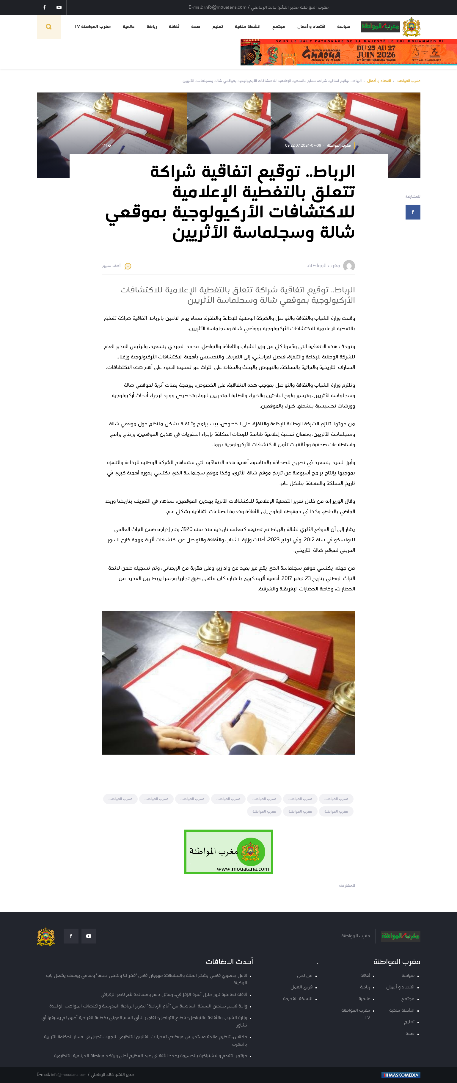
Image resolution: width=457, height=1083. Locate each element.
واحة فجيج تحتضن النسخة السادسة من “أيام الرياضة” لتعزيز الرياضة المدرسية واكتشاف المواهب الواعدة (148, 1006)
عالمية (129, 27)
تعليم (217, 27)
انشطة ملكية (247, 27)
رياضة (152, 27)
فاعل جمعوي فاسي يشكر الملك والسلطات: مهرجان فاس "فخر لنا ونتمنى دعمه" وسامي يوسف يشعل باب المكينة (146, 979)
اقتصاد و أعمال (311, 27)
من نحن (304, 975)
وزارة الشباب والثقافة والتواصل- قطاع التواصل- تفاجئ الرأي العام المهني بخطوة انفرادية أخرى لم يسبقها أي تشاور (144, 1021)
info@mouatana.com (69, 1074)
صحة (195, 27)
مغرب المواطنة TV (92, 27)
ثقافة (174, 27)
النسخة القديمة (297, 999)
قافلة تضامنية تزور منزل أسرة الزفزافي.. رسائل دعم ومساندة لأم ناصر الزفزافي (173, 995)
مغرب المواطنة (408, 81)
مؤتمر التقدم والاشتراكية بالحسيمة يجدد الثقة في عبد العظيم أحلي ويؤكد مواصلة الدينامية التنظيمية (150, 1056)
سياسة (343, 27)
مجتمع (278, 27)
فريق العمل (301, 987)
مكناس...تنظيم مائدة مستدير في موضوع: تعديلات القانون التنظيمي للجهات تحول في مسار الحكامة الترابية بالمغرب (145, 1040)
